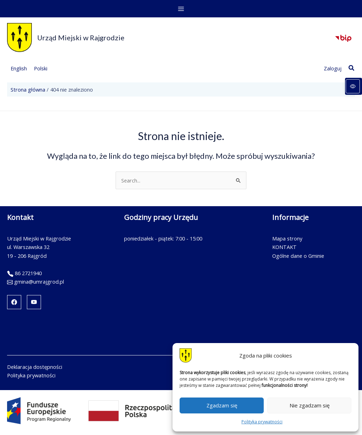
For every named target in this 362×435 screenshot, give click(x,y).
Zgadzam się (221, 405)
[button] (352, 68)
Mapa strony (287, 238)
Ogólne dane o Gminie (298, 255)
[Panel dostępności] (353, 86)
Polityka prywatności (261, 422)
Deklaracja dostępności (34, 366)
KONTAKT (284, 246)
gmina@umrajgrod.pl (39, 281)
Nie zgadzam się (309, 405)
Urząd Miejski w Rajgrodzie (80, 37)
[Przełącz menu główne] (181, 8)
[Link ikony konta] (332, 68)
